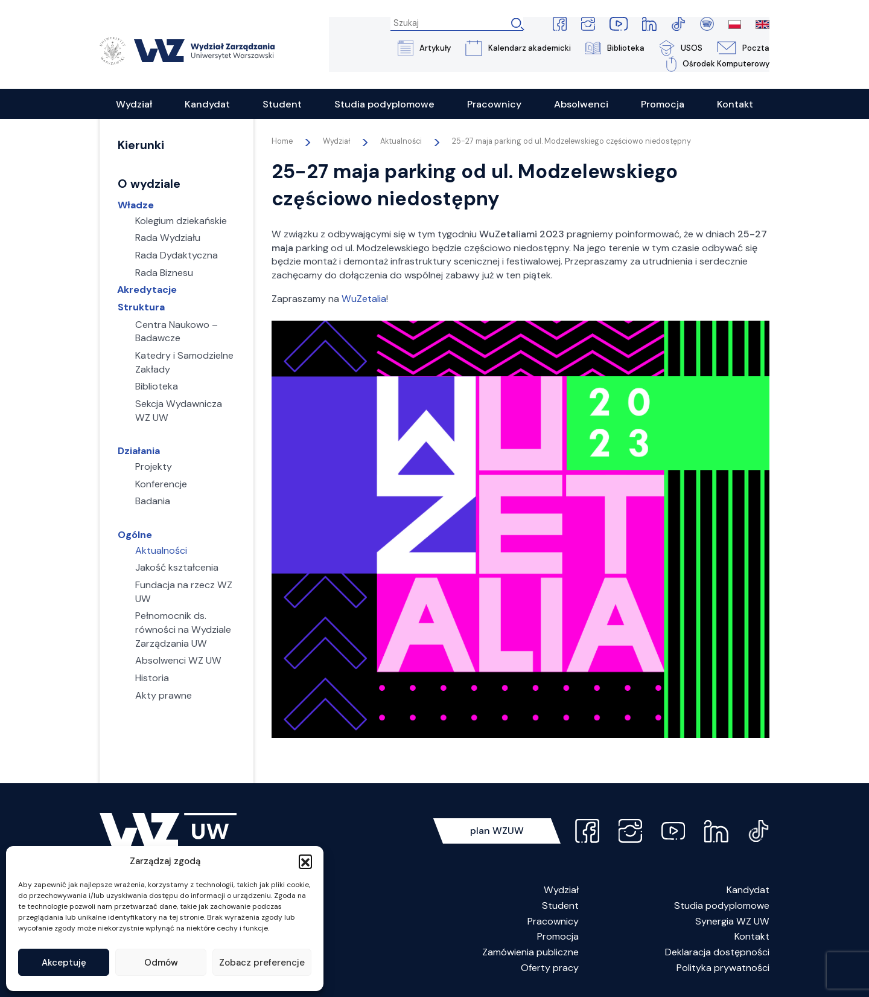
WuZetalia (364, 299)
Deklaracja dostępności (717, 952)
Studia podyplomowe (721, 906)
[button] (305, 861)
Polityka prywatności (722, 968)
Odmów (161, 963)
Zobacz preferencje (262, 963)
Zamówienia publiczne (530, 952)
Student (560, 906)
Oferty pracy (550, 968)
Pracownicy (553, 921)
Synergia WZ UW (732, 921)
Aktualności (401, 142)
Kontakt (751, 937)
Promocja (558, 937)
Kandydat (748, 890)
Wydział (561, 890)
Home (282, 142)
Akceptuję (64, 963)
